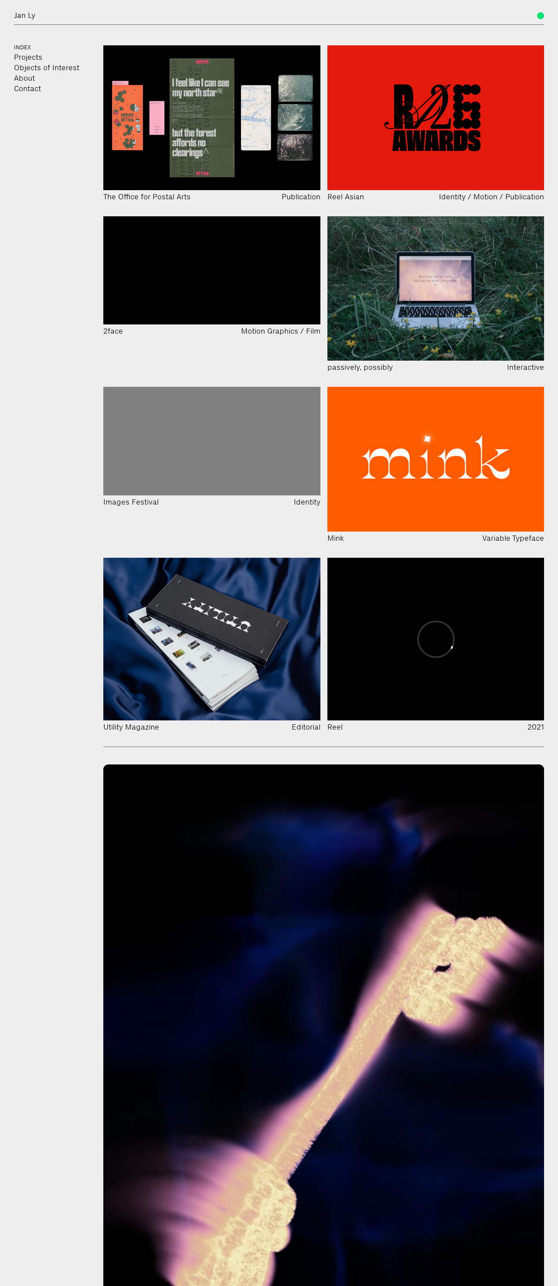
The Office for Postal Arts (147, 196)
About (24, 78)
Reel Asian (345, 196)
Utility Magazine (131, 727)
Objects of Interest (46, 67)
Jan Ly (24, 15)
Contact (27, 88)
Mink (335, 538)
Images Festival (131, 502)
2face (113, 331)
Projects (28, 57)
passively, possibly (360, 367)
